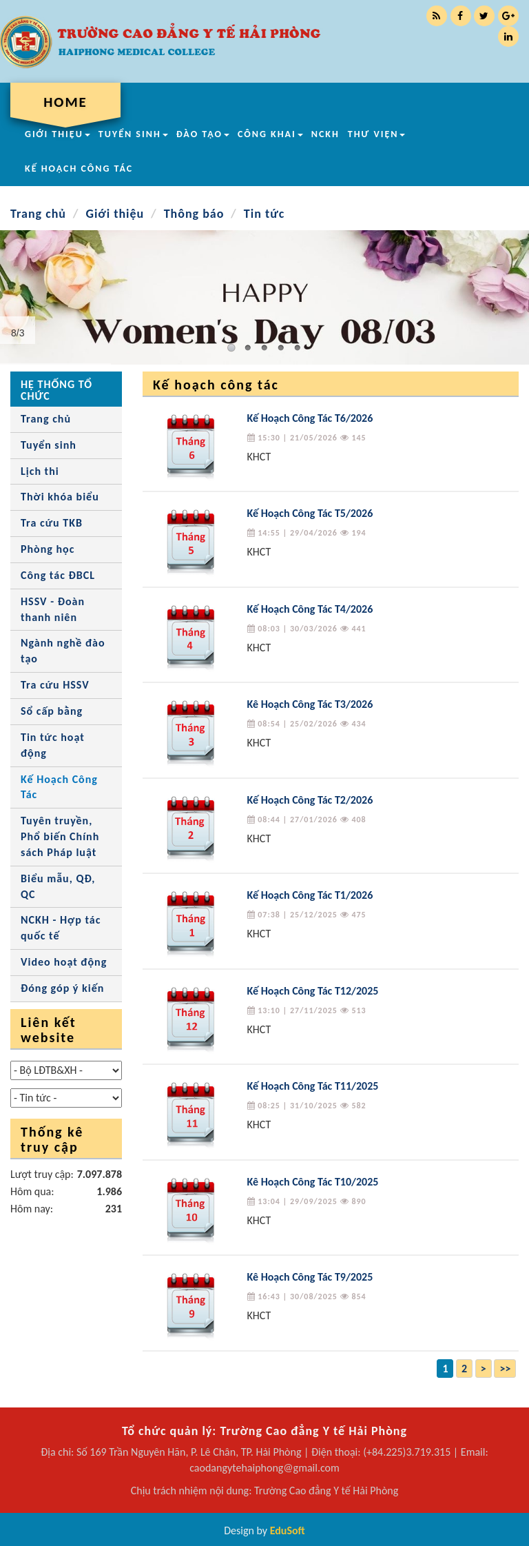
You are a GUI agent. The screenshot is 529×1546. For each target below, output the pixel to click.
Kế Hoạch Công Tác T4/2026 (310, 609)
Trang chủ (38, 213)
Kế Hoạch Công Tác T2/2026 (310, 799)
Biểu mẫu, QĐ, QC (58, 886)
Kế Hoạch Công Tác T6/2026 (310, 418)
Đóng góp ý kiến (62, 988)
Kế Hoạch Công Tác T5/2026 (310, 513)
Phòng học (47, 549)
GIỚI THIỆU (57, 134)
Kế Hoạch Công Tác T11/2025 (313, 1085)
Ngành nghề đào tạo (63, 650)
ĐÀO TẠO (202, 134)
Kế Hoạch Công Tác (59, 787)
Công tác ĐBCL (58, 575)
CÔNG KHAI (270, 134)
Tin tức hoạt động (53, 745)
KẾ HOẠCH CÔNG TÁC (79, 168)
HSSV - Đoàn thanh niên (53, 609)
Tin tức (264, 213)
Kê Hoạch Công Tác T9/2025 (310, 1276)
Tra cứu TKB (52, 522)
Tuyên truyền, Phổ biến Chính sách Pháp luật (60, 836)
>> (504, 1368)
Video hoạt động (64, 961)
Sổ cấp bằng (52, 711)
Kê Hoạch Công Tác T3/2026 (310, 704)
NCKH (325, 134)
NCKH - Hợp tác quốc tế (61, 927)
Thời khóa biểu (60, 496)
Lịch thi (40, 471)
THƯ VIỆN (377, 134)
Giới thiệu (114, 213)
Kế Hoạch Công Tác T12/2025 (313, 990)
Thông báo (194, 213)
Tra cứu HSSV (55, 684)
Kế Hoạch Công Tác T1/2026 (310, 895)
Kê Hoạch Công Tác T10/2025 (313, 1181)
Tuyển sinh (48, 444)
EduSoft (287, 1530)
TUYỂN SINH (133, 134)
